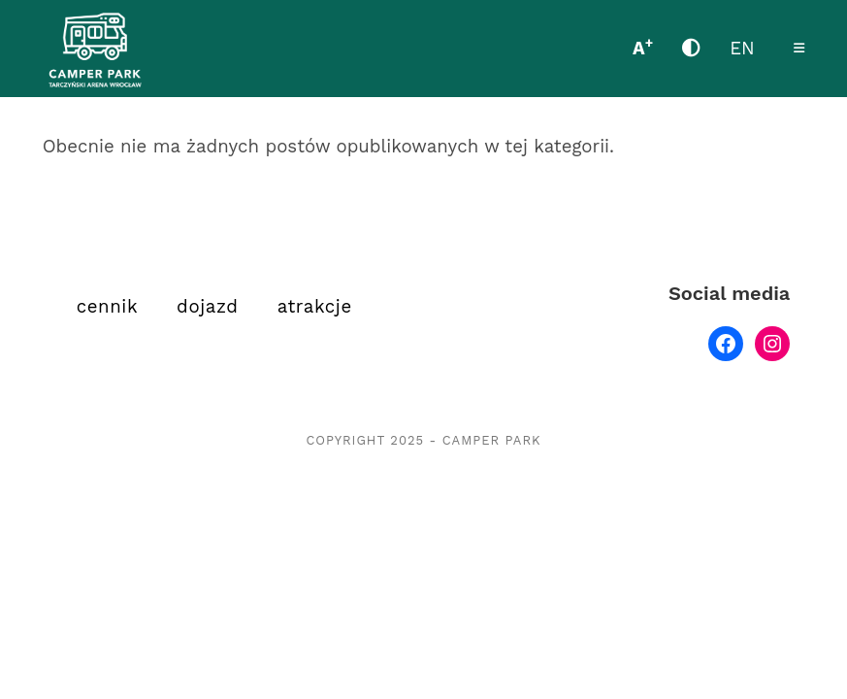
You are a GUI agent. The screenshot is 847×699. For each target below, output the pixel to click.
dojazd (208, 306)
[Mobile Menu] (799, 48)
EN (742, 48)
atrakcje (314, 306)
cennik (107, 306)
